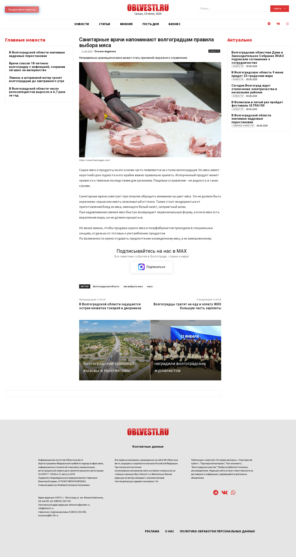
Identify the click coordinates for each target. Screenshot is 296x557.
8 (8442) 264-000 (77, 512)
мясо (150, 286)
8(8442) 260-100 (62, 501)
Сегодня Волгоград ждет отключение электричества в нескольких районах (254, 89)
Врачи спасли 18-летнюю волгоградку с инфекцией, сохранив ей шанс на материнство (37, 66)
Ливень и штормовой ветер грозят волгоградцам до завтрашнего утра (36, 79)
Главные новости (243, 125)
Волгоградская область (106, 286)
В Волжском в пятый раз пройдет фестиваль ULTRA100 (257, 104)
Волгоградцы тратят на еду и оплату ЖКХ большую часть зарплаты (187, 306)
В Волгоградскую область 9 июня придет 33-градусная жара (257, 74)
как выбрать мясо (133, 286)
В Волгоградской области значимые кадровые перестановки (37, 54)
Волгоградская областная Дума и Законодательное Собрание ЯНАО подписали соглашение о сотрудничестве (257, 58)
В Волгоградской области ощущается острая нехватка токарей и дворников (110, 306)
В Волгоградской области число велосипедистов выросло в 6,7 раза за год (37, 92)
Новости (214, 51)
